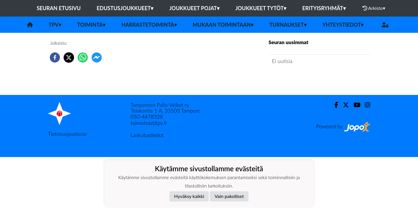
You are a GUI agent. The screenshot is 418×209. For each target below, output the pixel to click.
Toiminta (91, 24)
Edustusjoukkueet (125, 8)
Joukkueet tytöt (260, 8)
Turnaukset (288, 24)
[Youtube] (354, 105)
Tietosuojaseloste (67, 134)
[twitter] (69, 57)
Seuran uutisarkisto (294, 77)
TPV (55, 24)
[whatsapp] (83, 57)
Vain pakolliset (229, 196)
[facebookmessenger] (96, 57)
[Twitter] (343, 105)
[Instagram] (365, 105)
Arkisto (374, 8)
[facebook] (55, 57)
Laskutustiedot (147, 135)
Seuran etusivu (59, 8)
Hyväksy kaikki (189, 196)
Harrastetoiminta (149, 24)
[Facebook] (334, 105)
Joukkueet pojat (194, 8)
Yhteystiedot (343, 24)
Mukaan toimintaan (223, 24)
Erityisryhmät (323, 8)
